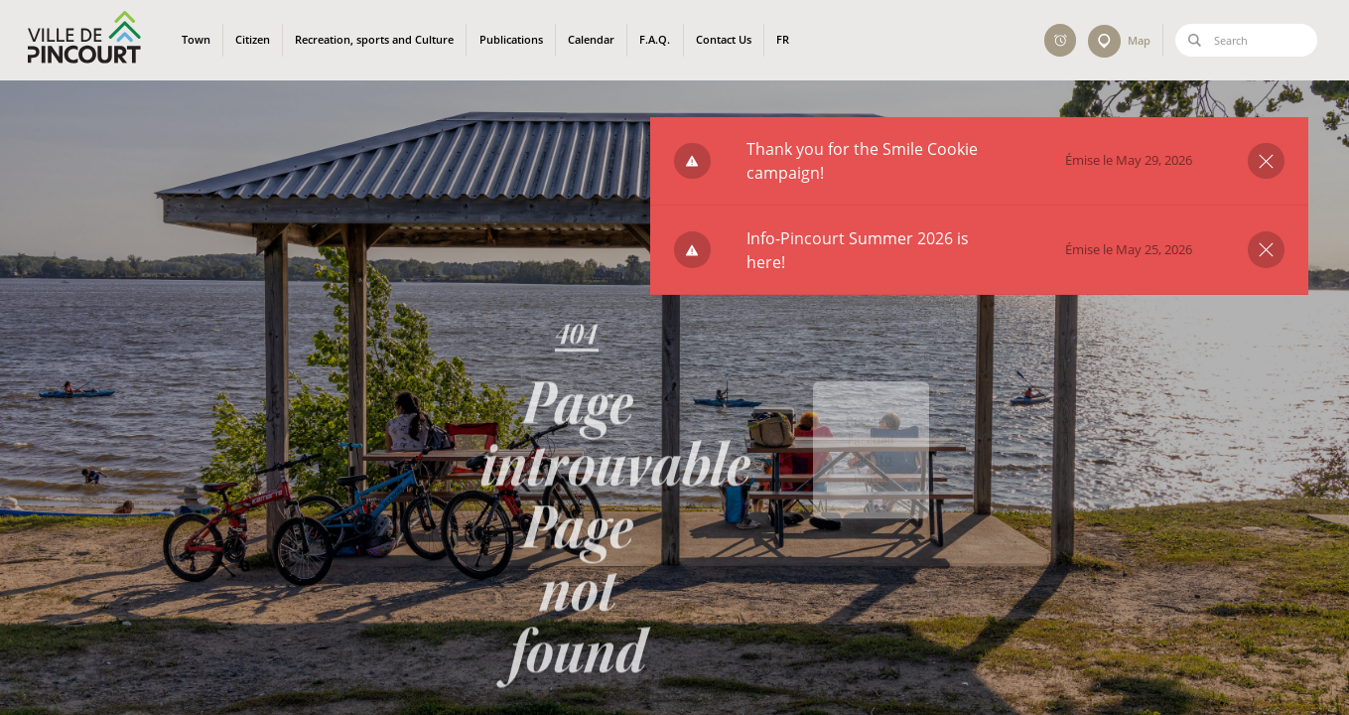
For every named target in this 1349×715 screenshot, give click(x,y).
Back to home (870, 499)
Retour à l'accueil (871, 461)
